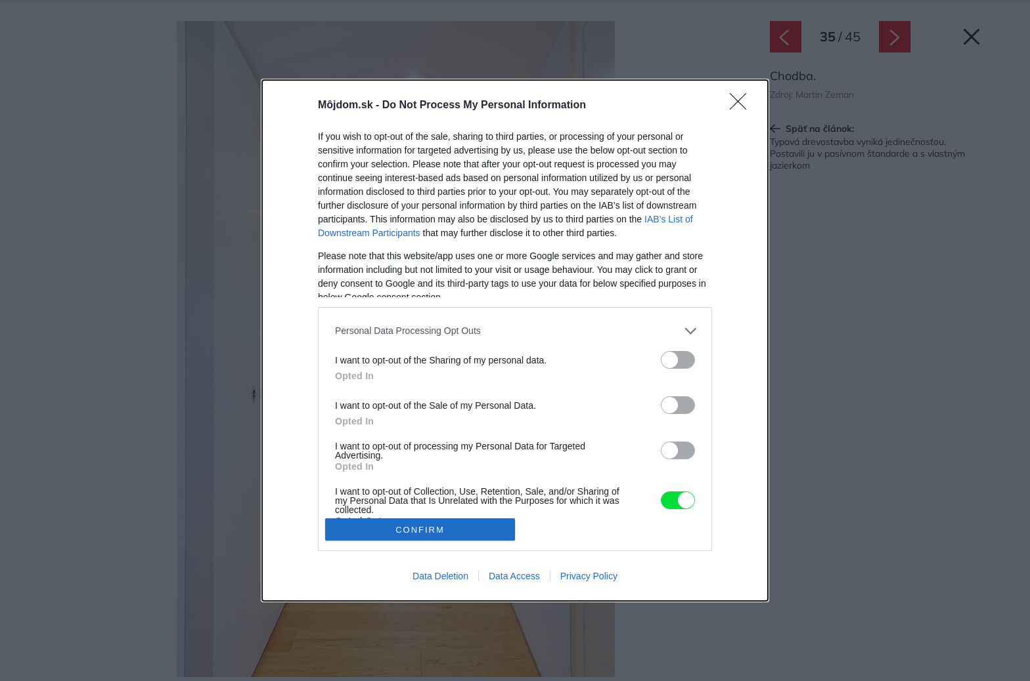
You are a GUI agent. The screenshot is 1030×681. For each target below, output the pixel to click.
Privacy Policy (588, 576)
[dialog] (515, 340)
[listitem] (515, 331)
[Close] (742, 105)
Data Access (514, 576)
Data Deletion (440, 576)
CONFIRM (420, 530)
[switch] (678, 360)
